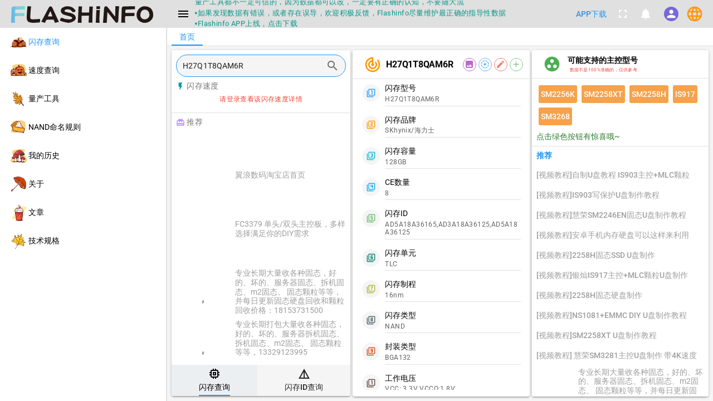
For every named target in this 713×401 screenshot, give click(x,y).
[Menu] (183, 13)
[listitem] (83, 42)
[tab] (214, 380)
